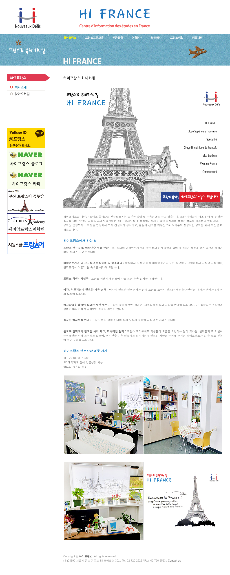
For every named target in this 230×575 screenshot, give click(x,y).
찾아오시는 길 (26, 93)
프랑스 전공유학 (118, 37)
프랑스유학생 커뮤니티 (197, 37)
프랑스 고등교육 (94, 37)
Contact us (174, 560)
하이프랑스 (86, 556)
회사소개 (26, 87)
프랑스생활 (177, 37)
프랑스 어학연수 (137, 37)
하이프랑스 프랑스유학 (27, 18)
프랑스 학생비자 (156, 37)
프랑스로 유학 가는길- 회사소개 (114, 18)
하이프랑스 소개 (69, 37)
